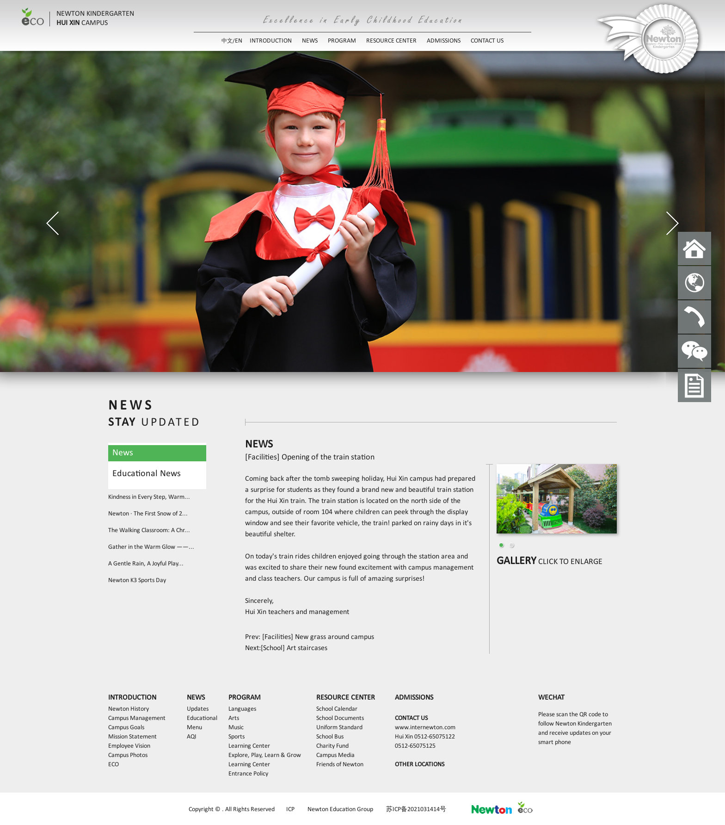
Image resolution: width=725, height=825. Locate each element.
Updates (198, 709)
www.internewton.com (425, 727)
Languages (242, 709)
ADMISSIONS (444, 40)
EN (238, 40)
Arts (233, 718)
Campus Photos (127, 755)
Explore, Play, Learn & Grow (264, 755)
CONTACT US (487, 40)
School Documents (340, 718)
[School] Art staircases (294, 648)
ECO (113, 764)
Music (236, 727)
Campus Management (137, 718)
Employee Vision (129, 746)
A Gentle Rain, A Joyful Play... (146, 563)
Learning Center (249, 746)
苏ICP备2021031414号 (416, 809)
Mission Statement (132, 736)
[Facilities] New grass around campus (317, 637)
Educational (202, 718)
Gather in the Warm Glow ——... (151, 547)
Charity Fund (332, 746)
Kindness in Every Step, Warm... (149, 497)
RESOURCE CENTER (391, 40)
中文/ (228, 41)
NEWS (310, 40)
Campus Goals (126, 727)
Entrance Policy (248, 773)
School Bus (330, 736)
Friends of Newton (339, 764)
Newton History (128, 709)
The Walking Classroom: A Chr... (149, 530)
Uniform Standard (339, 727)
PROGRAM (342, 40)
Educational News (146, 473)
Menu (194, 727)
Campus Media (335, 755)
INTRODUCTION (271, 40)
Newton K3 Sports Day (137, 580)
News (122, 453)
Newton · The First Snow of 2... (148, 513)
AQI (192, 736)
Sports (236, 736)
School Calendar (336, 709)
